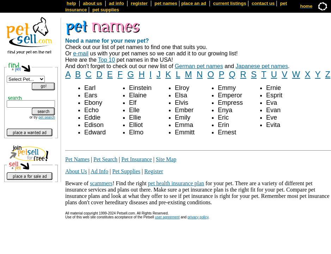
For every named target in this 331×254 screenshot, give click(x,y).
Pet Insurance (136, 159)
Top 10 (106, 60)
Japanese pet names (261, 66)
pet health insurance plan (176, 183)
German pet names (199, 66)
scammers (101, 183)
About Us (76, 171)
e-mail (80, 53)
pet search (46, 117)
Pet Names (77, 159)
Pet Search (105, 159)
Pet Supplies (126, 171)
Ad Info (99, 171)
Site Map (166, 159)
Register (153, 171)
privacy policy (198, 217)
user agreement (167, 217)
